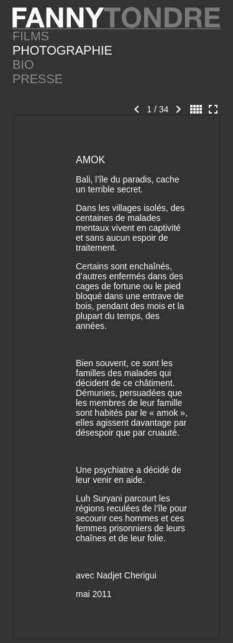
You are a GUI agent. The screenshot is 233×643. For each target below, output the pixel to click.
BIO (23, 64)
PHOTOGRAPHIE (62, 50)
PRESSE (37, 79)
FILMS (30, 36)
